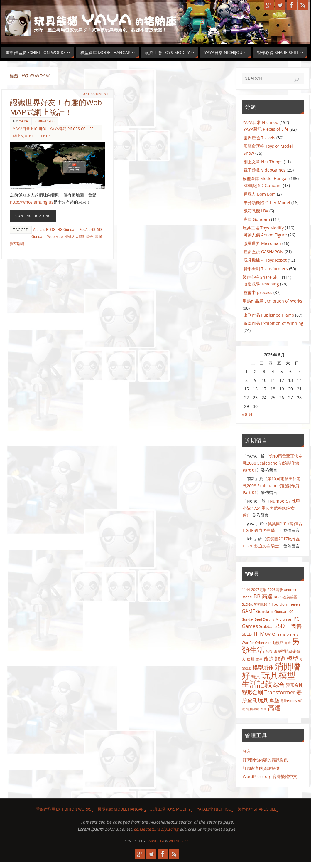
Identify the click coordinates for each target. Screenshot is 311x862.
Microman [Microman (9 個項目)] (283, 619)
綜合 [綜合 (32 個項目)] (279, 684)
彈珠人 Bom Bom (260, 194)
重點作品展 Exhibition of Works (272, 301)
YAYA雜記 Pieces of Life (72, 128)
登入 (247, 751)
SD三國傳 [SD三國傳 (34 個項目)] (290, 626)
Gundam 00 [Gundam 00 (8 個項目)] (283, 611)
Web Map (55, 236)
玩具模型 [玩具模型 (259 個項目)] (278, 675)
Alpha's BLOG (44, 229)
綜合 (89, 236)
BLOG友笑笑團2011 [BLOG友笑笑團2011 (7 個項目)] (256, 604)
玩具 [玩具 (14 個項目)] (255, 677)
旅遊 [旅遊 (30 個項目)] (280, 658)
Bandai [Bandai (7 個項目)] (247, 597)
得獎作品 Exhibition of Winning (273, 323)
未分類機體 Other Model (267, 202)
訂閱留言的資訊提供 (261, 768)
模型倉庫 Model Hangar (265, 178)
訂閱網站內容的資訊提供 (265, 759)
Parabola (155, 841)
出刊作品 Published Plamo (269, 315)
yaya (23, 121)
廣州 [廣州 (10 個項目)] (250, 659)
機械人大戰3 (74, 236)
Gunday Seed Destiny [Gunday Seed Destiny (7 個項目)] (258, 619)
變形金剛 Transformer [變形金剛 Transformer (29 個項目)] (268, 692)
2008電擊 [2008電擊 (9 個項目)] (275, 589)
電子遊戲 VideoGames (264, 170)
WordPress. (179, 841)
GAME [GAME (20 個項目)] (248, 611)
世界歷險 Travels (259, 137)
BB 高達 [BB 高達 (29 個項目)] (263, 596)
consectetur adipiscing (156, 829)
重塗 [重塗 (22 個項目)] (274, 700)
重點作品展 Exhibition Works (63, 809)
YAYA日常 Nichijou (30, 128)
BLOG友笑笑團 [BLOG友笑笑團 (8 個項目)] (285, 596)
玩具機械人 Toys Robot (265, 260)
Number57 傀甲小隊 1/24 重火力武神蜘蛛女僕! (271, 508)
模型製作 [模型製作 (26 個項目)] (263, 667)
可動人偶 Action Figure (265, 235)
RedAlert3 (87, 229)
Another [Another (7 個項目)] (290, 589)
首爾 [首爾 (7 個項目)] (263, 709)
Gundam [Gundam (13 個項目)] (264, 611)
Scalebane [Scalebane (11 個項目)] (268, 626)
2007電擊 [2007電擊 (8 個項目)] (258, 589)
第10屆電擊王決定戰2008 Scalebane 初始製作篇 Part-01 (272, 463)
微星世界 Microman (262, 243)
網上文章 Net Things (32, 135)
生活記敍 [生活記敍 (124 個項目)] (257, 684)
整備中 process (258, 292)
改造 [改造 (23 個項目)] (269, 658)
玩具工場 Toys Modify (263, 228)
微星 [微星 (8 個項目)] (259, 659)
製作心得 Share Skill (262, 277)
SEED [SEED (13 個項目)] (247, 634)
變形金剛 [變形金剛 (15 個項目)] (294, 685)
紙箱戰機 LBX (256, 211)
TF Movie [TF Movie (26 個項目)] (264, 633)
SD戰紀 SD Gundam (263, 185)
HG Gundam (67, 229)
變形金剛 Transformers (266, 268)
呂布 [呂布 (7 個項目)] (269, 651)
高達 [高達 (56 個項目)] (274, 707)
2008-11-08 (45, 121)
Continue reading (33, 216)
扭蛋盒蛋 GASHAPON (263, 251)
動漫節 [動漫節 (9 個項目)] (278, 642)
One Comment (96, 94)
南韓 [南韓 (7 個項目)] (287, 643)
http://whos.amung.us (31, 202)
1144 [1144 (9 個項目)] (246, 589)
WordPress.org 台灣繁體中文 (270, 776)
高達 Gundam (257, 219)
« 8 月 (247, 414)
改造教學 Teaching (261, 284)
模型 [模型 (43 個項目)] (292, 658)
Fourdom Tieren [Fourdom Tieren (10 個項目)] (286, 604)
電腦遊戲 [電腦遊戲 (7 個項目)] (252, 709)
